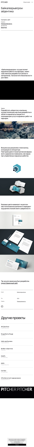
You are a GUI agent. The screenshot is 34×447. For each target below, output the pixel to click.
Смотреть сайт (5, 20)
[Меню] (32, 2)
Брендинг (4, 27)
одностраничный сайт (9, 283)
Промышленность (6, 24)
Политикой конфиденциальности (17, 442)
